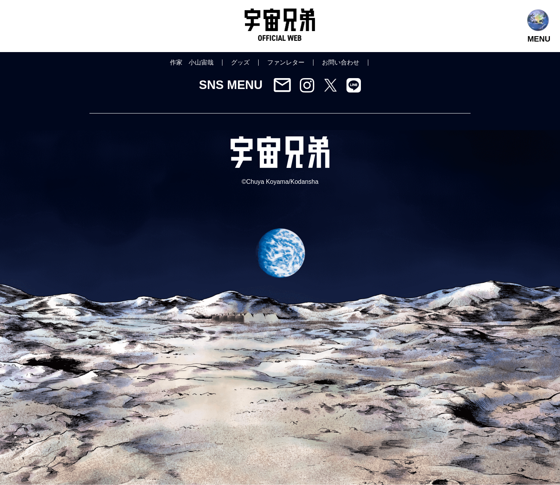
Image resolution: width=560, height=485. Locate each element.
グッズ (240, 62)
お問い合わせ (340, 62)
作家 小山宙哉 (192, 62)
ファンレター (285, 62)
